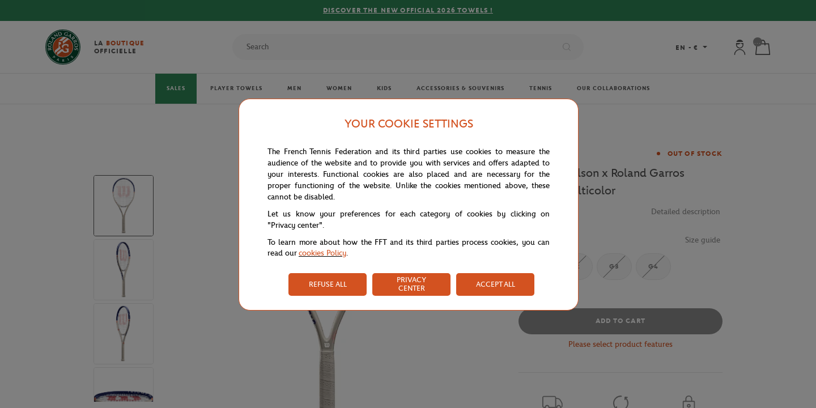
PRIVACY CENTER (411, 283)
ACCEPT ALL (495, 284)
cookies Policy (322, 253)
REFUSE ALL (328, 284)
